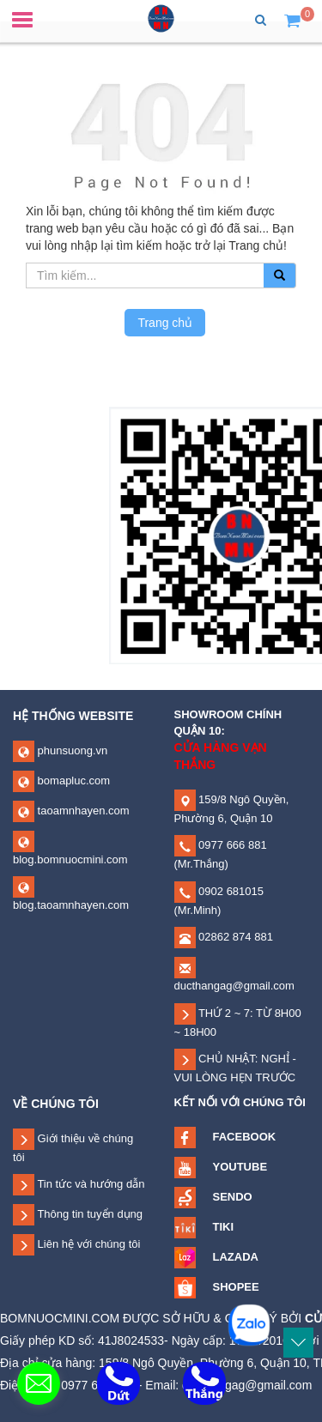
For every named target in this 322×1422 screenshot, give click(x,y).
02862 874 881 (234, 936)
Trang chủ (164, 323)
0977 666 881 (231, 844)
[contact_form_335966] (38, 1383)
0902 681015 (230, 891)
